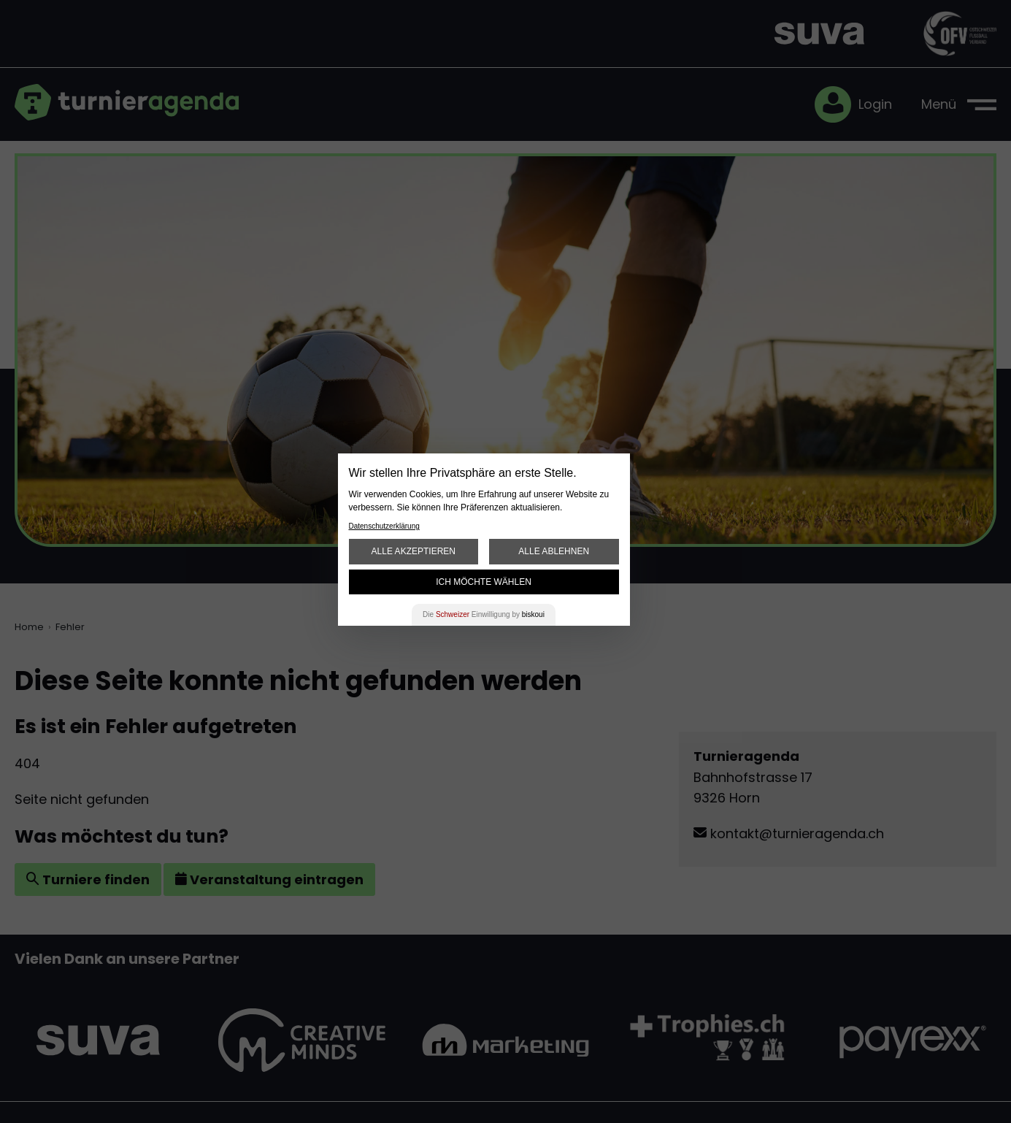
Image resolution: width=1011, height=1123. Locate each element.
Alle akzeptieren (413, 551)
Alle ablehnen (553, 551)
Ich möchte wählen (483, 582)
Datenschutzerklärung (384, 526)
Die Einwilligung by (484, 614)
